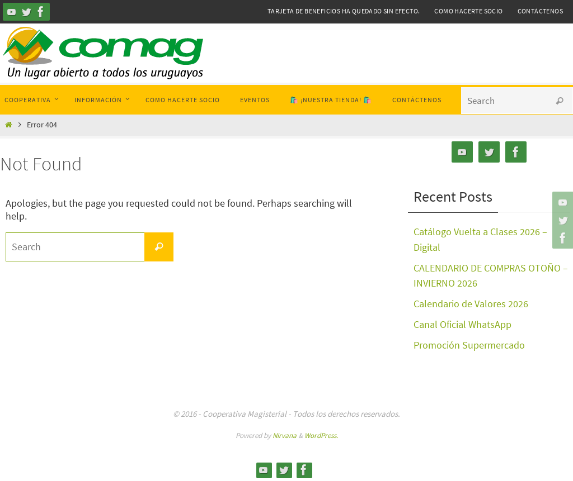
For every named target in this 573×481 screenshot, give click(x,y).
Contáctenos (540, 11)
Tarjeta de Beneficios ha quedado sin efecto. (343, 11)
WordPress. (321, 432)
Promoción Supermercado (469, 342)
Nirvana (285, 432)
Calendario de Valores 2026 (471, 302)
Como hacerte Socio (468, 11)
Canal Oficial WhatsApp (462, 322)
